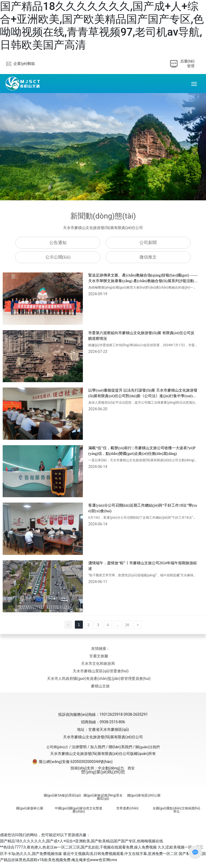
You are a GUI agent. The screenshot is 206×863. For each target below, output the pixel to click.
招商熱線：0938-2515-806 (103, 722)
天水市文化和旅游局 (98, 663)
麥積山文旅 (100, 686)
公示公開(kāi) (58, 257)
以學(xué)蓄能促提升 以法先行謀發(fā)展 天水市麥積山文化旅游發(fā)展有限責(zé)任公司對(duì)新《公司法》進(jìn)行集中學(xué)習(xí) (142, 396)
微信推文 (148, 257)
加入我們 (97, 747)
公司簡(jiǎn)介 (57, 747)
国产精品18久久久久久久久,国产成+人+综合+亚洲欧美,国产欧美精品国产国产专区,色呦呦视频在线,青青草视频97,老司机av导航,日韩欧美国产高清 (102, 25)
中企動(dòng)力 (111, 768)
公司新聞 (148, 242)
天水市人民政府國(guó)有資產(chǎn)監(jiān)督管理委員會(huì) (98, 678)
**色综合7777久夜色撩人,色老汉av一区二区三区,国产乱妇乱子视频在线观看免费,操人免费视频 (78, 847)
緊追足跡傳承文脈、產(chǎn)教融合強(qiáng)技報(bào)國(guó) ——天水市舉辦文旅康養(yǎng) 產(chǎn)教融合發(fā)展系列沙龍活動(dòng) (142, 281)
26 (127, 625)
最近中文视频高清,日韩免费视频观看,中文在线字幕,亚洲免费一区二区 (120, 853)
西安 (131, 768)
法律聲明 (79, 747)
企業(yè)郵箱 (24, 63)
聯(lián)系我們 (120, 747)
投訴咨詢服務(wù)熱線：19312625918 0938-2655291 (103, 714)
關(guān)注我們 (147, 747)
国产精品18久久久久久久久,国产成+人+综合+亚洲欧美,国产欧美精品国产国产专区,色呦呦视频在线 (81, 841)
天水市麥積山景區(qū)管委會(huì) (100, 671)
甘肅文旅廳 (98, 656)
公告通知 (58, 242)
